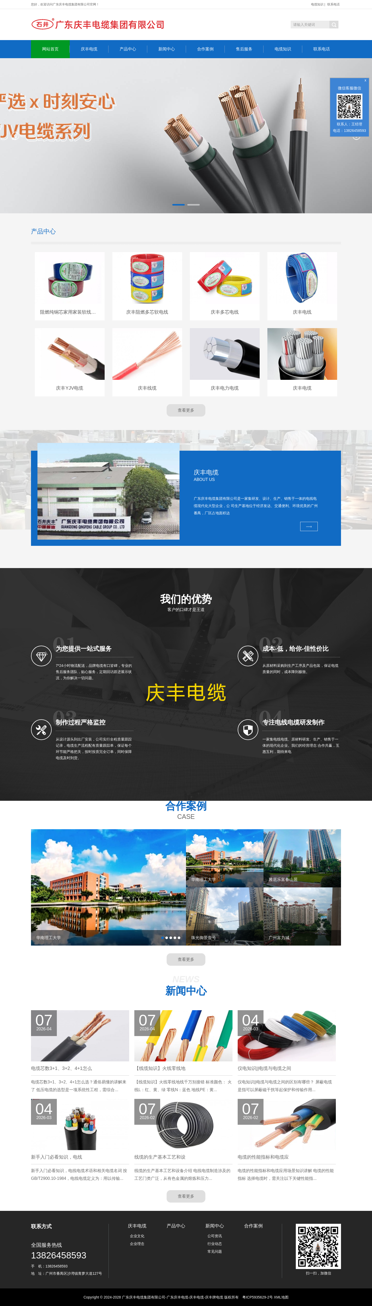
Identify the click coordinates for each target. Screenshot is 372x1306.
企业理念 (137, 1243)
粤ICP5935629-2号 (257, 1297)
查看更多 (186, 410)
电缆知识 (317, 4)
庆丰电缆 (95, 49)
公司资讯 (214, 1236)
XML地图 (281, 1297)
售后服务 (250, 49)
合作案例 (211, 49)
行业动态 (214, 1243)
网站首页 (56, 49)
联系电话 (333, 4)
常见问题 (214, 1251)
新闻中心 (172, 49)
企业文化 (137, 1236)
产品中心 (133, 49)
